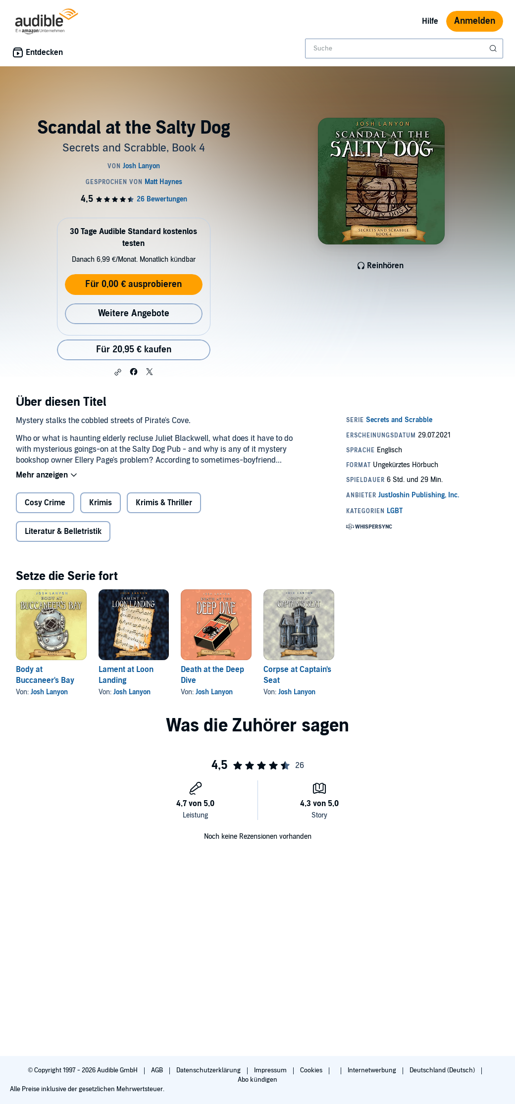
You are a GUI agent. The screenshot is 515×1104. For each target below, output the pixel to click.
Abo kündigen (257, 1080)
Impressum (271, 1070)
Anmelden (474, 21)
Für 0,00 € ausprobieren (133, 284)
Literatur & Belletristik (63, 531)
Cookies (312, 1070)
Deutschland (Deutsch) (443, 1070)
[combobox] (404, 48)
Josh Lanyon (49, 692)
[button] (118, 372)
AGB (157, 1070)
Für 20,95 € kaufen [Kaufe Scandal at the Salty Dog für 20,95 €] (133, 349)
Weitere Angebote (133, 313)
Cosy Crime (45, 503)
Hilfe (430, 21)
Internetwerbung (373, 1070)
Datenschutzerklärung (209, 1070)
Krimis (100, 503)
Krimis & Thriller (164, 503)
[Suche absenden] (494, 48)
